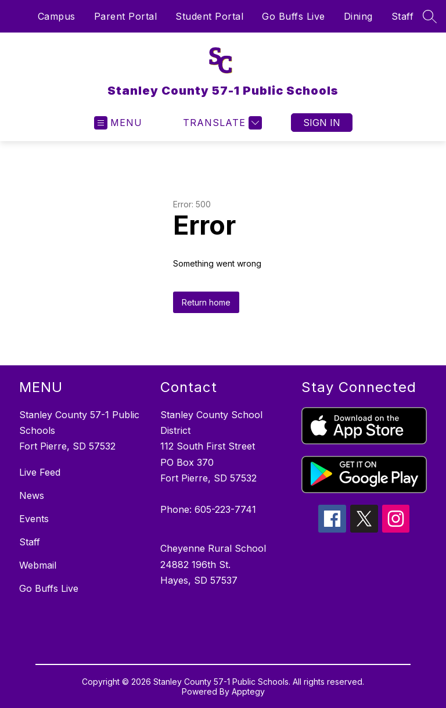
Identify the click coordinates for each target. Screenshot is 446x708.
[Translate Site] (221, 123)
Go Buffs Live (293, 16)
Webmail (37, 565)
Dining (358, 16)
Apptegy (248, 691)
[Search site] (430, 16)
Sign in (321, 122)
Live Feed (39, 472)
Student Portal (209, 16)
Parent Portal (125, 16)
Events (34, 518)
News (31, 495)
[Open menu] (118, 123)
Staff (402, 16)
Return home (206, 302)
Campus (56, 16)
